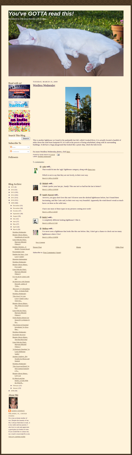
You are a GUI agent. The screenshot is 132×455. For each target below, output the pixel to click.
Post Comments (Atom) (52, 252)
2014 (13, 190)
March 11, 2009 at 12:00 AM (50, 189)
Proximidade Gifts (18, 252)
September (16, 213)
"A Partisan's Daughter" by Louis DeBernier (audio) (21, 351)
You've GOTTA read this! (41, 14)
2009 (13, 203)
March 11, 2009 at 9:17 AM (50, 223)
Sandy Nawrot (18, 411)
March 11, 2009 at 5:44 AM (50, 212)
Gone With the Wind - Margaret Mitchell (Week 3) (20, 272)
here (68, 152)
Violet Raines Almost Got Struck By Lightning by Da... (21, 320)
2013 (13, 192)
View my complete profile (16, 436)
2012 (13, 195)
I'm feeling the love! (19, 334)
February (16, 385)
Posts (13, 147)
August (15, 216)
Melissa (45, 228)
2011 (13, 197)
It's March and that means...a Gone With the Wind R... (20, 380)
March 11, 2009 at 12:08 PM (50, 237)
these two (91, 169)
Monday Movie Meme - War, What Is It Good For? (20, 305)
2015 (13, 187)
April (15, 227)
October (16, 211)
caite (44, 166)
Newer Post (37, 247)
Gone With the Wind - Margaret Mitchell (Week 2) (20, 313)
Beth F (45, 217)
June (14, 221)
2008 (13, 391)
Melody (45, 183)
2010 (13, 200)
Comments (14, 151)
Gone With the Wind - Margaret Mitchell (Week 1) (20, 344)
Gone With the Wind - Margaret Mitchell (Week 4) (20, 242)
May (14, 224)
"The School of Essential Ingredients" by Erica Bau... (20, 327)
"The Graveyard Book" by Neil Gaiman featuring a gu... (21, 368)
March (15, 229)
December (16, 205)
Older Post (120, 247)
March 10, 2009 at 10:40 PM (50, 178)
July (14, 219)
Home (78, 247)
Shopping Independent (20, 259)
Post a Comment (40, 242)
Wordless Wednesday (19, 232)
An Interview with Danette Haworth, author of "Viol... (21, 284)
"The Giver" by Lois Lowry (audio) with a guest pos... (20, 298)
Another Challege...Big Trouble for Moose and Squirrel (21, 359)
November (16, 208)
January (15, 388)
